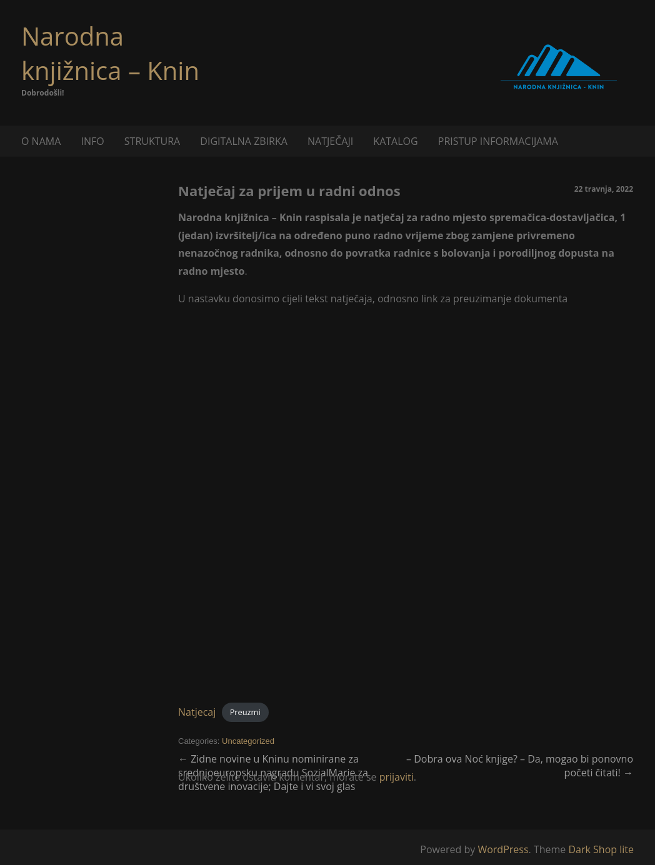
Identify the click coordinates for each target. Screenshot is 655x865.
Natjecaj (197, 712)
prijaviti (396, 777)
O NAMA (41, 141)
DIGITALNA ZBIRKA (244, 141)
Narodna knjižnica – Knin (110, 53)
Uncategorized (248, 741)
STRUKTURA (152, 141)
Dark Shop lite (601, 849)
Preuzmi (245, 712)
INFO (92, 141)
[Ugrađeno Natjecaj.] (405, 504)
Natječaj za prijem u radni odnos (289, 190)
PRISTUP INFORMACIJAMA (498, 141)
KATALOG (395, 141)
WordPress (503, 849)
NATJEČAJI (330, 141)
